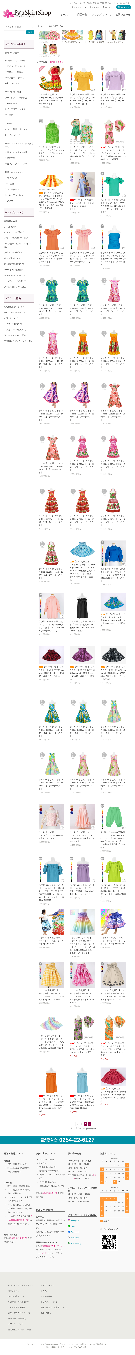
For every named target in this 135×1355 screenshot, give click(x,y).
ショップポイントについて (16, 282)
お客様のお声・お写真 (14, 313)
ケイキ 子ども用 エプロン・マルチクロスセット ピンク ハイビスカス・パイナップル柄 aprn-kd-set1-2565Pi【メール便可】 (113, 153)
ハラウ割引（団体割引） (15, 276)
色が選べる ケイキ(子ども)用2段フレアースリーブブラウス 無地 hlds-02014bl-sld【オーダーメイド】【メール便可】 (113, 206)
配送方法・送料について (18, 1302)
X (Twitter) (73, 1238)
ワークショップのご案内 (15, 342)
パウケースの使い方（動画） (17, 245)
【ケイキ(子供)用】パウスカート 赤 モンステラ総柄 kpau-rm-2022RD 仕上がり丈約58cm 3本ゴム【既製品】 (113, 1094)
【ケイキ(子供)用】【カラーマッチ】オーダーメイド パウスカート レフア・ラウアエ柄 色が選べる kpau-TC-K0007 (82, 996)
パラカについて (11, 325)
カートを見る (46, 1296)
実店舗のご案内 (11, 227)
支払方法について (49, 1193)
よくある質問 (10, 233)
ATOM (48, 1313)
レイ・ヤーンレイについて (16, 319)
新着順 (60, 62)
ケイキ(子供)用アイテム (54, 26)
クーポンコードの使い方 (15, 288)
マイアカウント (80, 7)
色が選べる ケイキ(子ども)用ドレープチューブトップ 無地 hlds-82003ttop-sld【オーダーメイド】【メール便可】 (113, 258)
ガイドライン (46, 1253)
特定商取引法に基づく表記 (19, 1329)
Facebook (73, 1232)
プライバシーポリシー (50, 1302)
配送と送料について (18, 1238)
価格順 (52, 62)
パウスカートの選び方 (14, 239)
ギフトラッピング (12, 265)
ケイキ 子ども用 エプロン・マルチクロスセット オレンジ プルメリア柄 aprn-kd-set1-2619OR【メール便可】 (113, 1049)
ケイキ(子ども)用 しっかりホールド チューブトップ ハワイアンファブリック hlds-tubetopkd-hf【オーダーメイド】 (82, 153)
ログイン (108, 7)
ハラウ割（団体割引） (17, 1318)
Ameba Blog (74, 1243)
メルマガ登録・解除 (16, 1307)
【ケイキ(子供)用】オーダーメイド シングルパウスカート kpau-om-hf (51, 940)
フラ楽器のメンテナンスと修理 (18, 348)
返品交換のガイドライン (52, 1246)
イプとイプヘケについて (15, 336)
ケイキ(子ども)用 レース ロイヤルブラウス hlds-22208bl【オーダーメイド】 (51, 835)
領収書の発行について (14, 270)
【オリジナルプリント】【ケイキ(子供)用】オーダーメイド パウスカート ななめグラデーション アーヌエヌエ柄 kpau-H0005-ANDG (51, 1042)
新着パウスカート (13, 52)
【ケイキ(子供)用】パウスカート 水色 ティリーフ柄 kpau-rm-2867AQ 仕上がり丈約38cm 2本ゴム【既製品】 (113, 620)
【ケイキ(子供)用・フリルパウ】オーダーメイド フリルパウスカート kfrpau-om (113, 940)
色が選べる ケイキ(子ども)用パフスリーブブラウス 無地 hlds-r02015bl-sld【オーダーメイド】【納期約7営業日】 (113, 891)
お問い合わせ (123, 14)
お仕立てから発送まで (14, 259)
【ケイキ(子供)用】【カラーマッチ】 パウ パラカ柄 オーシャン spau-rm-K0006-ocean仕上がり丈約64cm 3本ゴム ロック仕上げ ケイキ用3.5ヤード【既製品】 (82, 570)
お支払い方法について (17, 1296)
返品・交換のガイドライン (19, 1313)
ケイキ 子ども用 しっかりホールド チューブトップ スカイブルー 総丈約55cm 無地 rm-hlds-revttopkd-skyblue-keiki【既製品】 (82, 1102)
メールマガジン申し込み (15, 293)
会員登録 (95, 7)
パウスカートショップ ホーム (20, 1285)
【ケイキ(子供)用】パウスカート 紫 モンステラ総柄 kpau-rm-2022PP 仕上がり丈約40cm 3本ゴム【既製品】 (82, 673)
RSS (42, 1313)
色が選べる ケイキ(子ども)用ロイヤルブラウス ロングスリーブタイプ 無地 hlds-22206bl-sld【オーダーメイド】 (113, 575)
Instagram (73, 1221)
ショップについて (101, 14)
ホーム (64, 14)
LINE (71, 1226)
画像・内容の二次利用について (54, 1307)
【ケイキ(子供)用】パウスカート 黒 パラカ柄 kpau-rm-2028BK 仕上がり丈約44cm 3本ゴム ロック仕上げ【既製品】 (113, 673)
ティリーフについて (13, 330)
